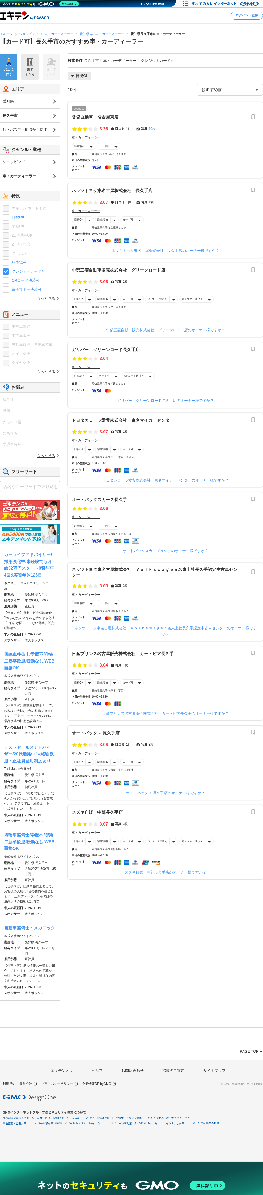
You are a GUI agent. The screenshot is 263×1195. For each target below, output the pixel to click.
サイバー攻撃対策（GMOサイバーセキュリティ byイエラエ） (68, 1123)
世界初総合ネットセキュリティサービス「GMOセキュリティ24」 (41, 1118)
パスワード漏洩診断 (98, 1118)
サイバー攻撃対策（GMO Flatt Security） (135, 1123)
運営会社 (28, 1084)
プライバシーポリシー (59, 1084)
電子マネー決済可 (192, 299)
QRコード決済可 (157, 299)
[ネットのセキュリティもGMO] (40, 3)
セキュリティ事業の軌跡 (204, 1123)
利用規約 (9, 1084)
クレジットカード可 (28, 271)
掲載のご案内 (173, 1070)
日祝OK (78, 219)
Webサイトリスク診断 (128, 1118)
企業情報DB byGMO (99, 1084)
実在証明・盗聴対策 (15, 1123)
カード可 (104, 146)
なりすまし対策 (175, 1123)
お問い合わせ (132, 1070)
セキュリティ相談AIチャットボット (169, 1118)
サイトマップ (214, 1070)
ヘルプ (97, 1070)
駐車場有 (79, 146)
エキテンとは (62, 1070)
